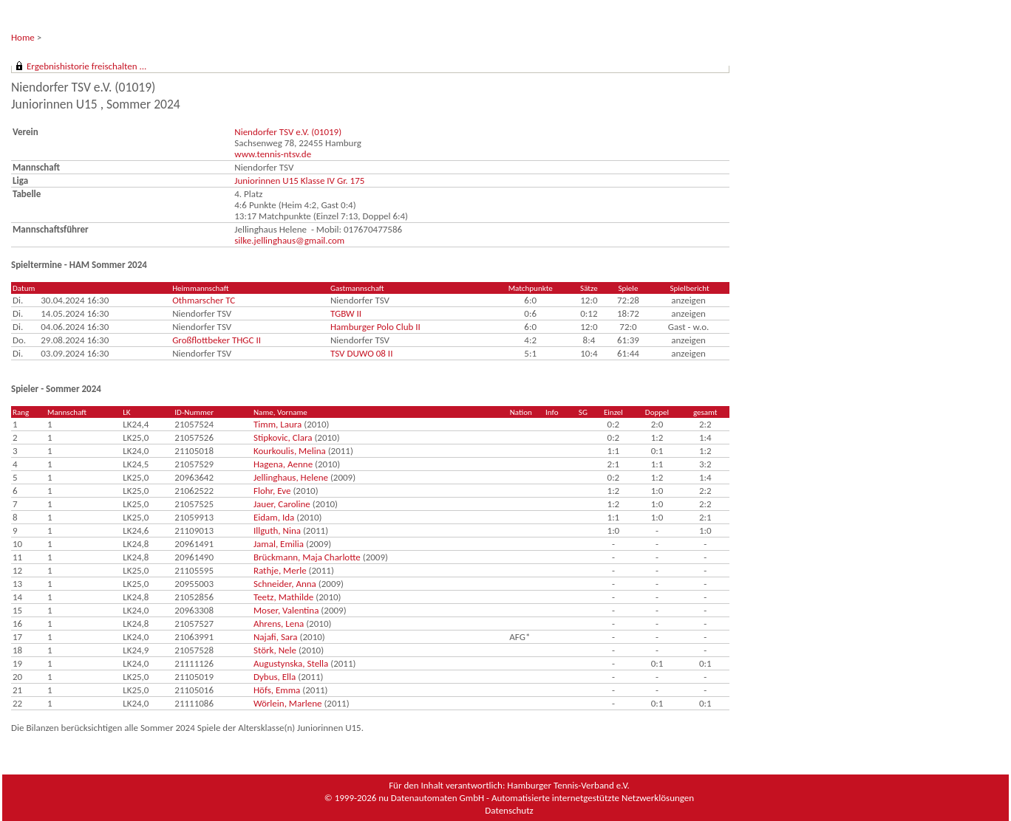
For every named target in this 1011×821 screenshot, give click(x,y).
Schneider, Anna (284, 583)
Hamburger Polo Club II (375, 326)
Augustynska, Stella (290, 663)
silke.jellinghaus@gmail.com (289, 240)
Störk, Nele (274, 650)
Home (23, 37)
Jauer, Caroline (281, 503)
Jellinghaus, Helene (290, 477)
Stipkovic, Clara (283, 437)
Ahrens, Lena (278, 623)
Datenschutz (509, 810)
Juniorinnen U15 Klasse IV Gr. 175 (299, 180)
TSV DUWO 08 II (361, 353)
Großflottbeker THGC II (216, 340)
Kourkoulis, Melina (289, 450)
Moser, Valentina (286, 610)
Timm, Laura (277, 424)
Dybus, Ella (274, 676)
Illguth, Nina (277, 530)
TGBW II (345, 313)
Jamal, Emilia (278, 543)
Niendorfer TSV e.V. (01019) (287, 131)
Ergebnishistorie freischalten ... (86, 66)
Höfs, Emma (276, 689)
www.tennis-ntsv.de (272, 153)
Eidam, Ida (273, 517)
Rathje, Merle (280, 570)
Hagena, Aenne (283, 464)
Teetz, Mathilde (283, 596)
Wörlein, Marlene (287, 703)
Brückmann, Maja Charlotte (307, 557)
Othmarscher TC (203, 300)
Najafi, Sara (275, 636)
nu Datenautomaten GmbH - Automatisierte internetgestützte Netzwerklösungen (536, 797)
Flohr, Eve (272, 490)
